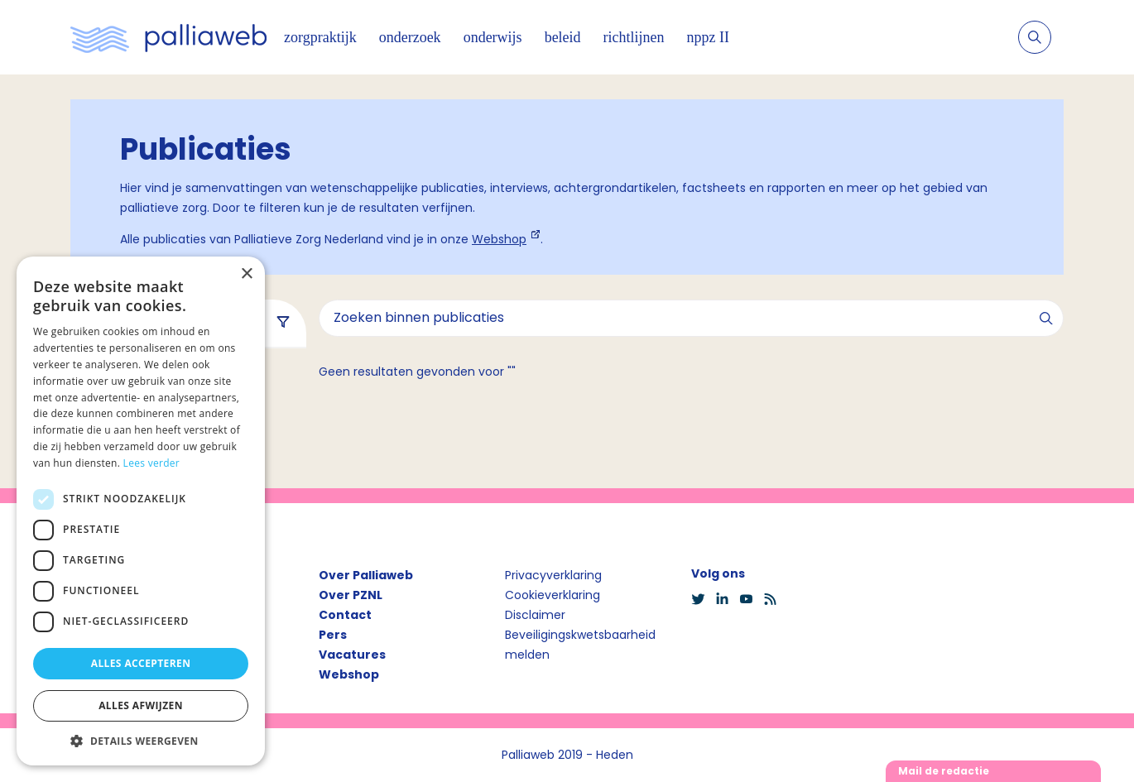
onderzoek (410, 37)
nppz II (708, 37)
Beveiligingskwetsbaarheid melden (580, 644)
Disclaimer (535, 615)
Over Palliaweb (366, 575)
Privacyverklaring (553, 575)
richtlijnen (634, 37)
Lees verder (151, 463)
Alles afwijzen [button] (141, 705)
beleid (563, 37)
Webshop (499, 239)
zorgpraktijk (320, 37)
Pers (333, 634)
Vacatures (352, 654)
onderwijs (493, 37)
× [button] (246, 274)
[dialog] (141, 511)
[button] (140, 740)
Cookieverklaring (552, 595)
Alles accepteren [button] (141, 663)
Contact (345, 615)
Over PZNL (350, 595)
